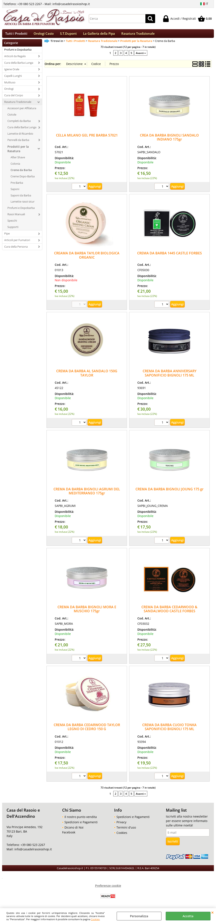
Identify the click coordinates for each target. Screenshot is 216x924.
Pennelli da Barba (18, 142)
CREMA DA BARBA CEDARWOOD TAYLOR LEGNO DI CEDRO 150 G (87, 729)
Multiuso (9, 85)
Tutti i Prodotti (16, 35)
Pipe (7, 236)
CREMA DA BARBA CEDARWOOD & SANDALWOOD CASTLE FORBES (169, 611)
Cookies (95, 919)
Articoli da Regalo (15, 59)
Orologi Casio (44, 35)
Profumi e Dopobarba (17, 52)
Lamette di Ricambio (20, 136)
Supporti (12, 229)
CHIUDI (212, 912)
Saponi (15, 191)
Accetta (188, 916)
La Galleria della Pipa (99, 35)
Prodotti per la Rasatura (18, 151)
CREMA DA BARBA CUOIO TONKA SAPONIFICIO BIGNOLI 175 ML (169, 729)
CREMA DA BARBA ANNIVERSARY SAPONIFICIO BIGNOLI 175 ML (169, 375)
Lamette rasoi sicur (22, 204)
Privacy (121, 825)
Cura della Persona (16, 249)
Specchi (12, 223)
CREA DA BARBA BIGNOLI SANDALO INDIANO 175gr (169, 139)
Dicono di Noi (73, 830)
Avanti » (141, 55)
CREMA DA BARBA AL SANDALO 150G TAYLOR (86, 375)
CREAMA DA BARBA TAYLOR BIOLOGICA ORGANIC (86, 258)
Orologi (9, 91)
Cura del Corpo (13, 98)
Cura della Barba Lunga (18, 65)
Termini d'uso (126, 830)
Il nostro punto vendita (80, 819)
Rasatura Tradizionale (138, 35)
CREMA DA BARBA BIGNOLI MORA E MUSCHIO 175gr (86, 611)
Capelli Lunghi (13, 78)
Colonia (15, 166)
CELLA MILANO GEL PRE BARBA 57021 (87, 137)
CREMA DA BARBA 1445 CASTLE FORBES (169, 256)
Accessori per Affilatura (21, 111)
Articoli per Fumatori (17, 242)
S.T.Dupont (68, 35)
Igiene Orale (11, 72)
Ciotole (11, 117)
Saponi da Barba (21, 198)
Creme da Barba (21, 172)
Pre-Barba (17, 185)
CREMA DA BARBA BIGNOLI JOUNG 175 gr (169, 491)
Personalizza (139, 916)
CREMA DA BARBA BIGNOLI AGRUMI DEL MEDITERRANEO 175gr (86, 493)
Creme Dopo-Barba (23, 179)
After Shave (18, 160)
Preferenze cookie (108, 888)
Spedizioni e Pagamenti (81, 825)
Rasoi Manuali (16, 217)
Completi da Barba (19, 123)
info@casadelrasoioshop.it (33, 852)
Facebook (68, 835)
